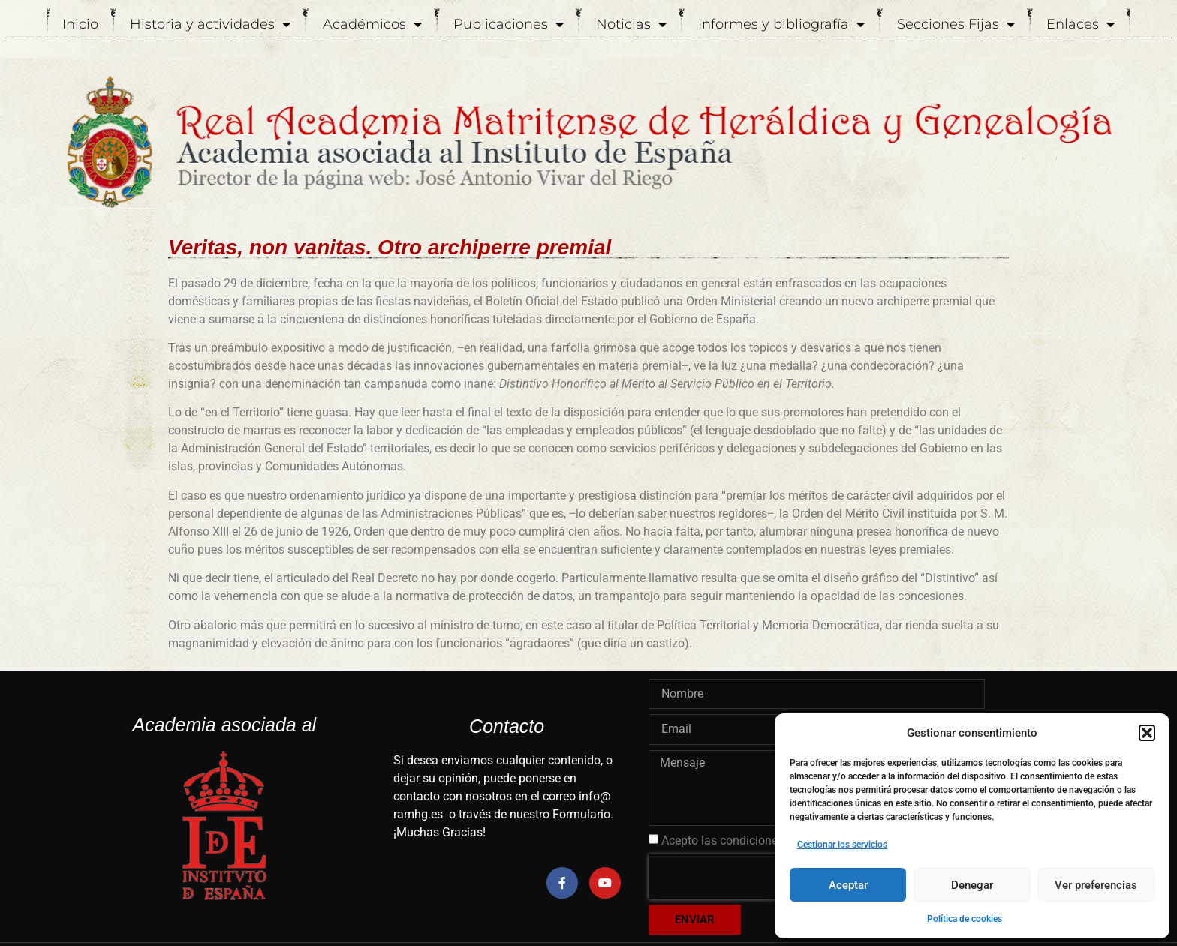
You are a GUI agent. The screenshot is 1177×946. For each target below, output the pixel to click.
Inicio (80, 24)
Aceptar (848, 885)
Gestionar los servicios (842, 844)
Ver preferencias (1096, 885)
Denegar (972, 885)
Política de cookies (964, 919)
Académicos (372, 24)
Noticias (631, 24)
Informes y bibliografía (781, 24)
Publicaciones (508, 24)
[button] (1146, 732)
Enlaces (1080, 24)
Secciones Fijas (956, 24)
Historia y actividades (210, 24)
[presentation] (745, 876)
